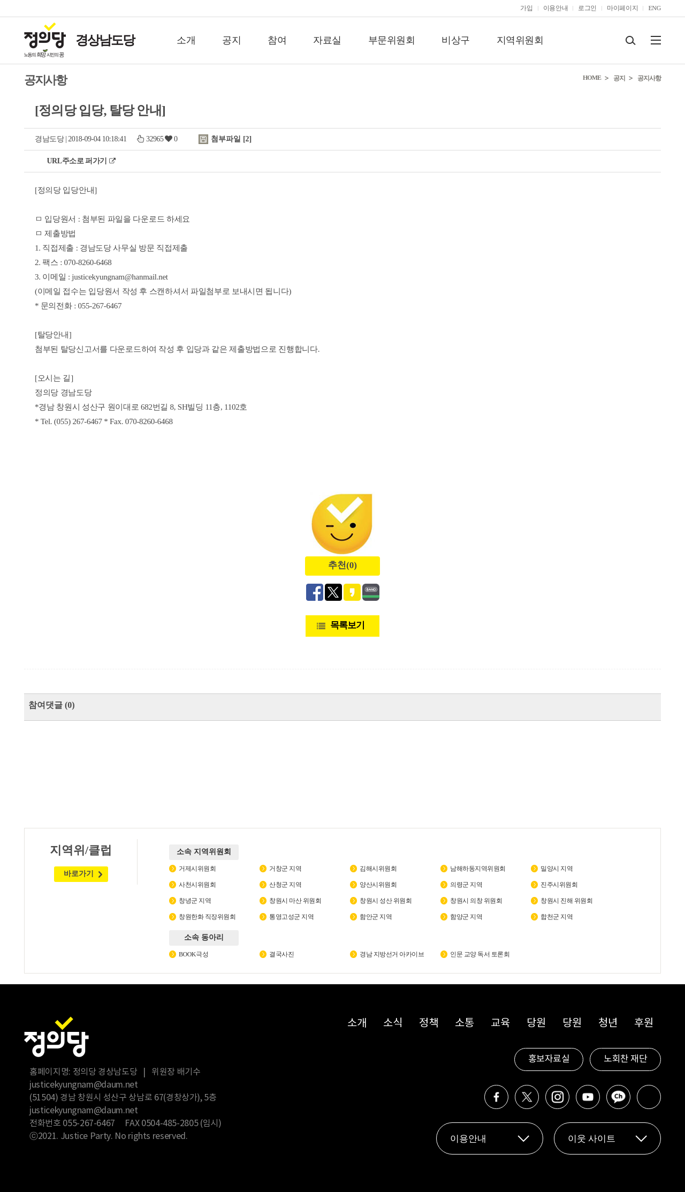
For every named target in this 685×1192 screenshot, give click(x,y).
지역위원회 (520, 40)
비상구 (456, 40)
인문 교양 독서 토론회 (479, 954)
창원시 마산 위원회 (295, 900)
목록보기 (347, 625)
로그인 (587, 8)
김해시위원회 (378, 868)
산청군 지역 (285, 884)
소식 (392, 1023)
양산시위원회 (378, 884)
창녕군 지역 (195, 900)
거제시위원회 (197, 868)
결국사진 (281, 954)
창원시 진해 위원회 (566, 900)
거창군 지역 (285, 868)
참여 (277, 40)
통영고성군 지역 (291, 917)
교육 (500, 1023)
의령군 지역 (466, 884)
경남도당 (49, 139)
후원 (643, 1023)
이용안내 (555, 8)
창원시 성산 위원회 (386, 900)
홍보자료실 (549, 1059)
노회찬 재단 (625, 1059)
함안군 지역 (376, 917)
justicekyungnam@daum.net (83, 1085)
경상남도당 (104, 40)
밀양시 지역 (557, 868)
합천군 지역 (557, 917)
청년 (607, 1023)
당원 (536, 1023)
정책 (428, 1023)
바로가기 (79, 874)
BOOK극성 (193, 954)
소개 (186, 40)
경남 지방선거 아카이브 (392, 954)
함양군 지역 (466, 917)
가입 (526, 8)
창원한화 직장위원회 (207, 917)
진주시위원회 (559, 884)
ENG (654, 8)
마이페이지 (622, 8)
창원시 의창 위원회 (476, 900)
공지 (231, 40)
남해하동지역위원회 (478, 868)
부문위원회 (391, 40)
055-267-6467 (89, 1123)
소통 (464, 1023)
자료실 (327, 40)
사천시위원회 (197, 884)
